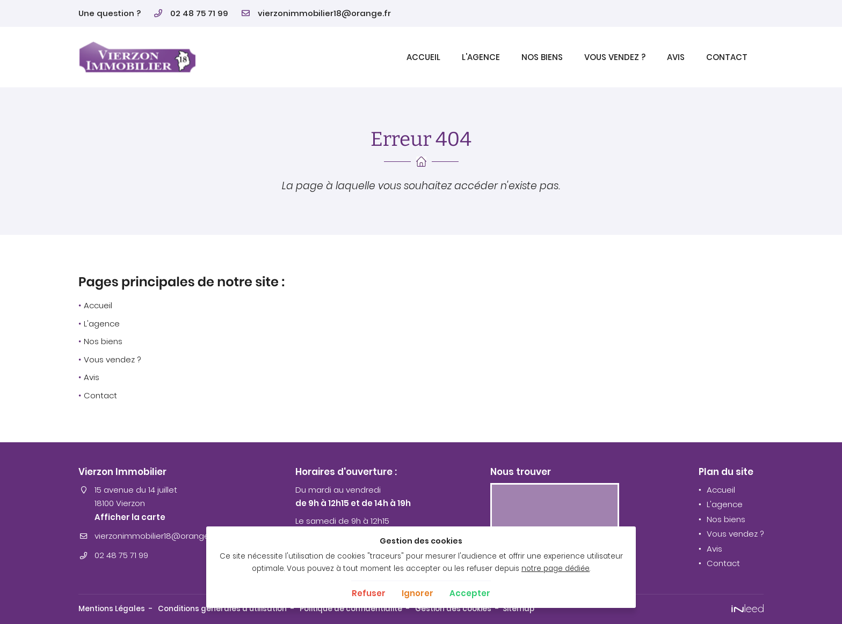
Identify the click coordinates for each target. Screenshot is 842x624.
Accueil (423, 57)
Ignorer (417, 593)
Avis (676, 57)
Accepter (469, 593)
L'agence (481, 57)
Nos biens (542, 57)
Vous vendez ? (614, 57)
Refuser (369, 593)
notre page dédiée (555, 568)
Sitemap (518, 609)
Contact (726, 57)
